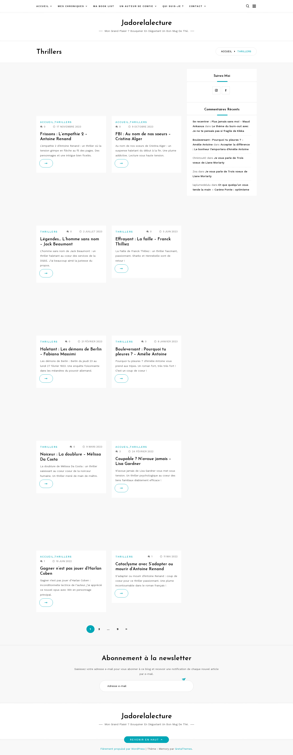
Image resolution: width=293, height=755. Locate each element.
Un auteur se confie (136, 6)
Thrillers (63, 122)
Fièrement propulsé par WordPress (123, 748)
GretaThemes (183, 748)
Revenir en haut (146, 739)
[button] (247, 6)
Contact (196, 6)
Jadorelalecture (146, 23)
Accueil (42, 6)
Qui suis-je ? (173, 6)
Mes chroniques (71, 6)
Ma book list (103, 6)
